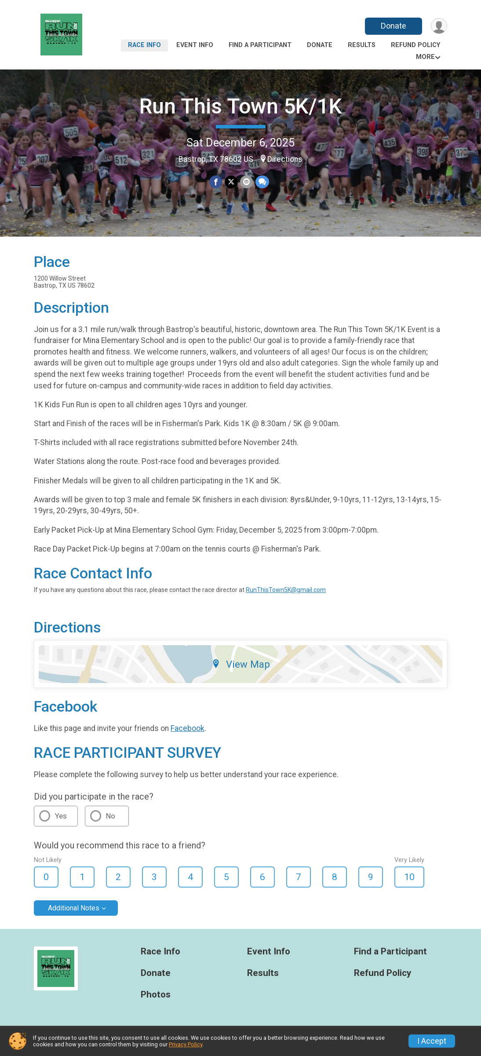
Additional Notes (73, 908)
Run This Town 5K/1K (240, 106)
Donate (393, 25)
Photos (156, 995)
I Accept (431, 1041)
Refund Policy (415, 45)
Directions (284, 159)
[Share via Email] (246, 181)
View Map (240, 664)
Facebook (187, 728)
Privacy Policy (185, 1044)
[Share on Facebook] (215, 181)
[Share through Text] (262, 181)
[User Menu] (439, 26)
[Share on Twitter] (231, 181)
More (425, 57)
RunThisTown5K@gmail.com (286, 589)
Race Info (144, 45)
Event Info (194, 45)
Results (361, 45)
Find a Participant (260, 45)
